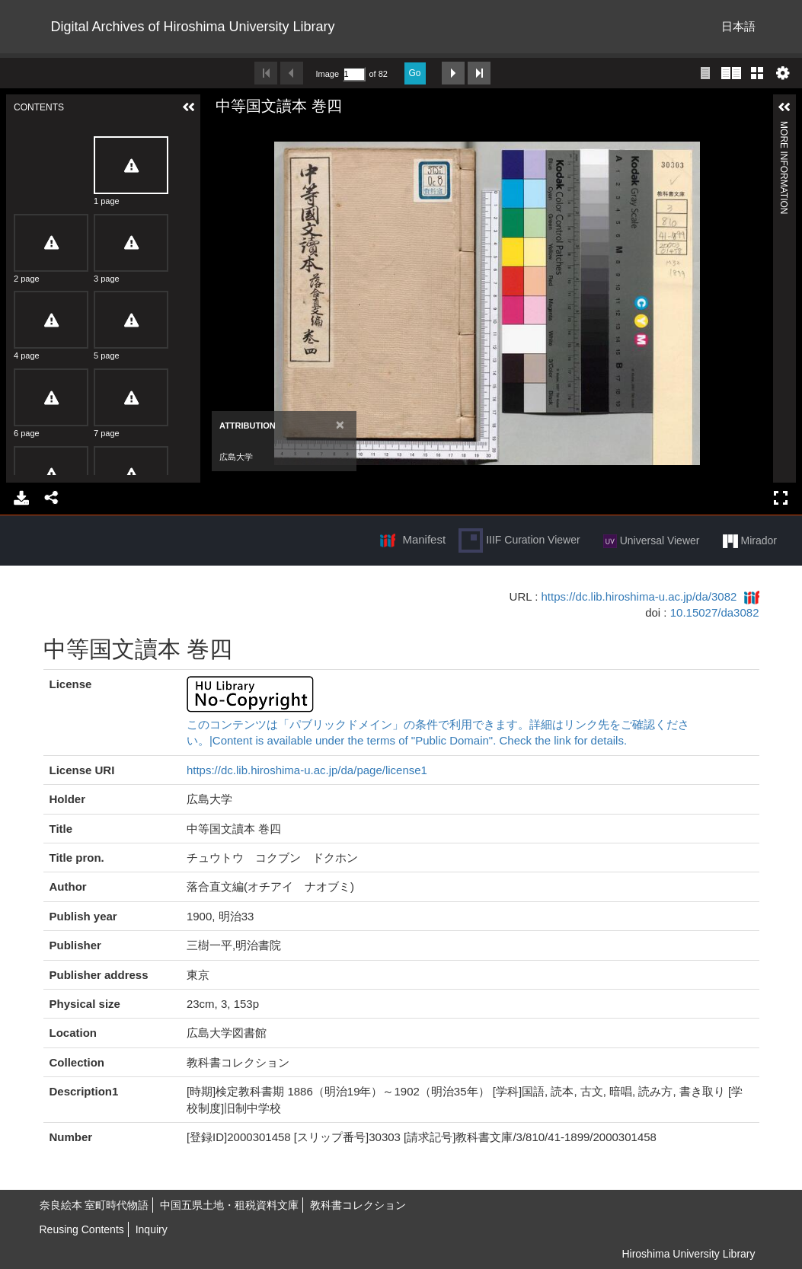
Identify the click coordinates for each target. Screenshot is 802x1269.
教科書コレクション (358, 1205)
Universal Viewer (651, 541)
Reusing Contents (82, 1229)
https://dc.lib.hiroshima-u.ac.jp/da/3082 (639, 596)
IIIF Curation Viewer (519, 540)
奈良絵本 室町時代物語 (94, 1205)
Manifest (424, 539)
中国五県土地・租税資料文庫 (229, 1205)
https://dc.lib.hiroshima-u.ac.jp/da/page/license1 (307, 770)
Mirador (750, 541)
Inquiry (152, 1229)
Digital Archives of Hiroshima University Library (193, 26)
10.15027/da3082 (714, 612)
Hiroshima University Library (688, 1254)
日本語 (738, 26)
